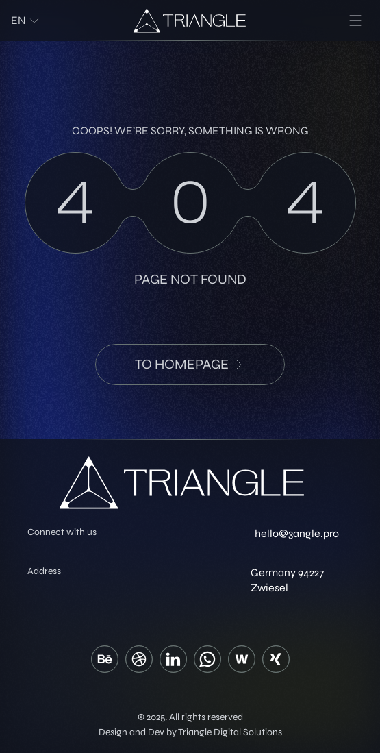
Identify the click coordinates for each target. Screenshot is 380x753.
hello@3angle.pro (297, 533)
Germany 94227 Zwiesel (287, 580)
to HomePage (190, 364)
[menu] (355, 20)
